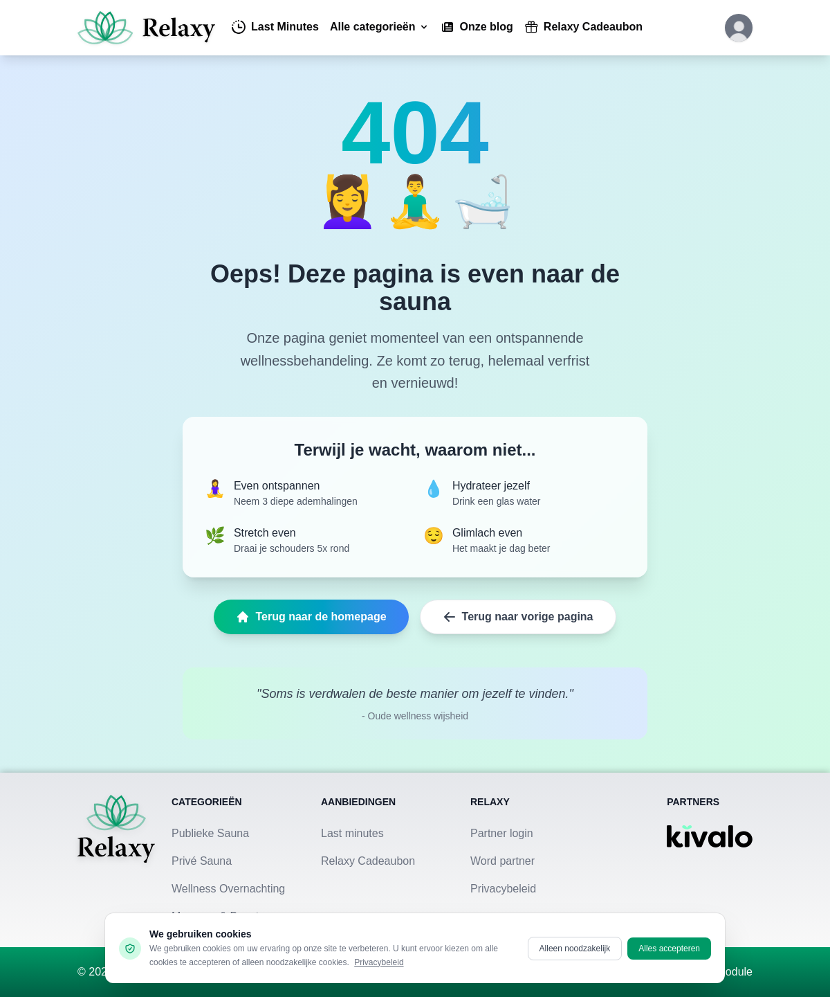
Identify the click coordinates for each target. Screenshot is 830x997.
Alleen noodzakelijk (575, 948)
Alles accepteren (669, 948)
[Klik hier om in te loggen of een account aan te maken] (739, 28)
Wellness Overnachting (228, 889)
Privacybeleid (503, 889)
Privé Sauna (202, 861)
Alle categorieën (380, 27)
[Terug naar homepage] (116, 860)
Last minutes (352, 833)
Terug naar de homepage (311, 617)
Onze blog (477, 27)
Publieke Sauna (210, 833)
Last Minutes (275, 27)
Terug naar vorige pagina (518, 617)
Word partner (502, 861)
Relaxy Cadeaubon (583, 27)
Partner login (501, 833)
